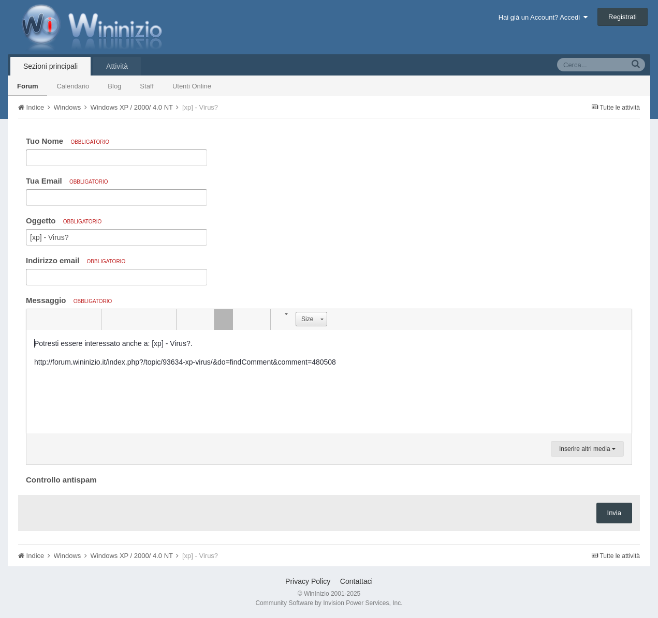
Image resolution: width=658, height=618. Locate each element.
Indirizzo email (75, 260)
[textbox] (329, 381)
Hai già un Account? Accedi (543, 17)
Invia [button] (614, 513)
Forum (27, 86)
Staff (147, 86)
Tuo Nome (67, 141)
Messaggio (69, 300)
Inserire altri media (587, 449)
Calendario (72, 86)
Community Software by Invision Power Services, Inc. (328, 603)
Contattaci (356, 581)
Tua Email (67, 180)
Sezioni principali (50, 66)
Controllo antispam (61, 479)
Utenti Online (191, 86)
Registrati (622, 17)
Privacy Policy (307, 581)
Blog (114, 86)
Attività (117, 66)
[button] (35, 319)
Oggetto (63, 220)
